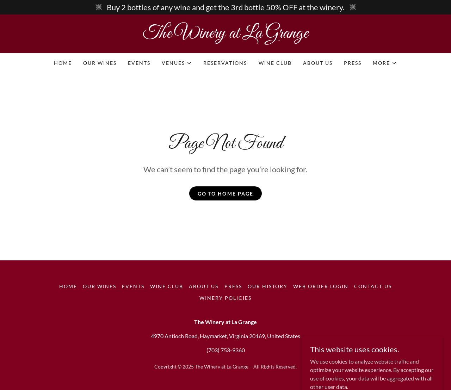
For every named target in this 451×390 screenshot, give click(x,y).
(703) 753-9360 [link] (225, 350)
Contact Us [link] (373, 286)
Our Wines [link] (100, 63)
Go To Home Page (225, 194)
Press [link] (353, 63)
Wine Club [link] (275, 63)
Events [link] (139, 63)
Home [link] (63, 63)
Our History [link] (268, 286)
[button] (177, 63)
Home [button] (68, 286)
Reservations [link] (225, 63)
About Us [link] (318, 63)
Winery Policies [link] (225, 298)
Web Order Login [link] (320, 286)
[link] (225, 35)
